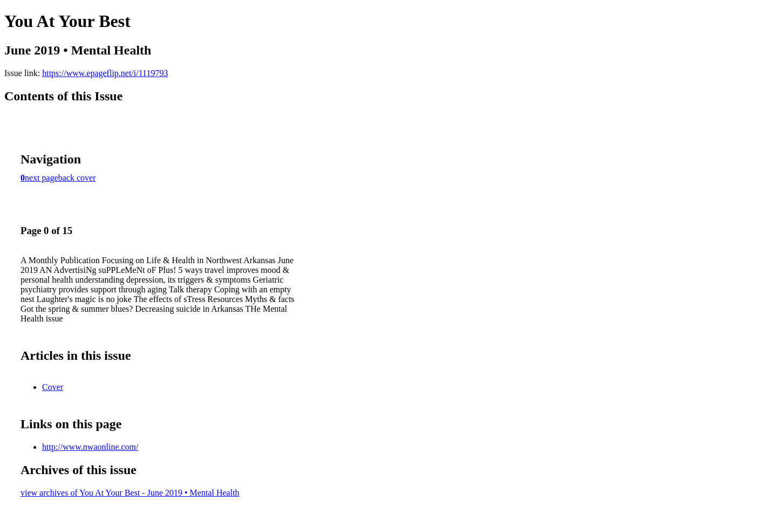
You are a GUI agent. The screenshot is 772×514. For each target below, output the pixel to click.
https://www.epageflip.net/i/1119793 (105, 73)
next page (41, 177)
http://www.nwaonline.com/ (90, 446)
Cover (52, 387)
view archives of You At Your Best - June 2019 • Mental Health (130, 492)
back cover (77, 177)
